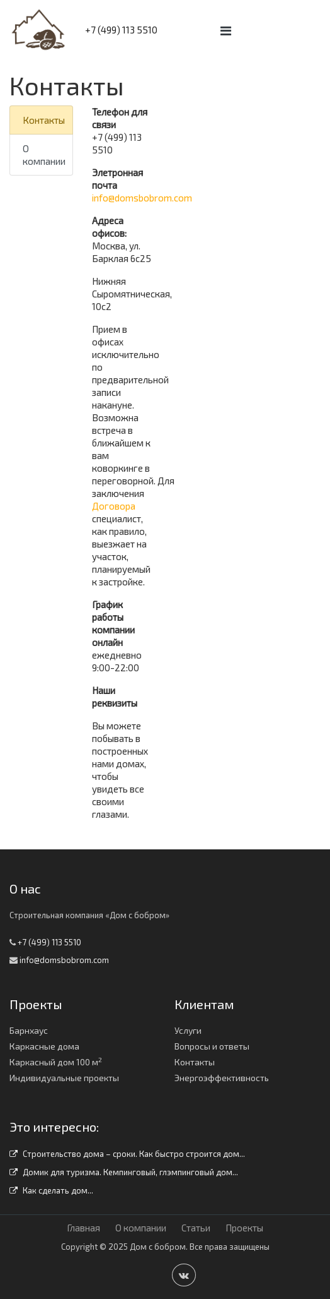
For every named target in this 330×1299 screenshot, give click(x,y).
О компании (44, 155)
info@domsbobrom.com (142, 197)
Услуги (188, 1030)
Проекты (244, 1227)
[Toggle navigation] (225, 30)
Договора (113, 506)
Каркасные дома (44, 1046)
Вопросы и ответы (211, 1046)
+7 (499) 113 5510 (121, 29)
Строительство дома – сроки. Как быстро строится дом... (127, 1154)
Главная (83, 1227)
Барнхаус (28, 1030)
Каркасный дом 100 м (55, 1062)
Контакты (44, 120)
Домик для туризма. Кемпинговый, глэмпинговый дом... (123, 1172)
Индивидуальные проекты (64, 1077)
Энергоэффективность (221, 1077)
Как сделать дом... (51, 1190)
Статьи (195, 1227)
